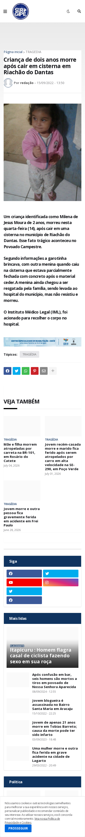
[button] (5, 11)
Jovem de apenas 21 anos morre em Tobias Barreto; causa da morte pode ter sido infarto (54, 728)
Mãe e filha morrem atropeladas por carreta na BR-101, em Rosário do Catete (20, 452)
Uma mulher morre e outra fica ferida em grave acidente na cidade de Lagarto (55, 754)
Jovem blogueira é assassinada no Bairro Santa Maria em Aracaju (52, 704)
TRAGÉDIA (33, 52)
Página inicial (13, 52)
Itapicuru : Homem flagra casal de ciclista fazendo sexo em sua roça (40, 655)
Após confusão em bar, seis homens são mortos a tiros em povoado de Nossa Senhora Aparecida (54, 680)
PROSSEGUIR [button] (18, 828)
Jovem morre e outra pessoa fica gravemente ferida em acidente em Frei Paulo (22, 517)
